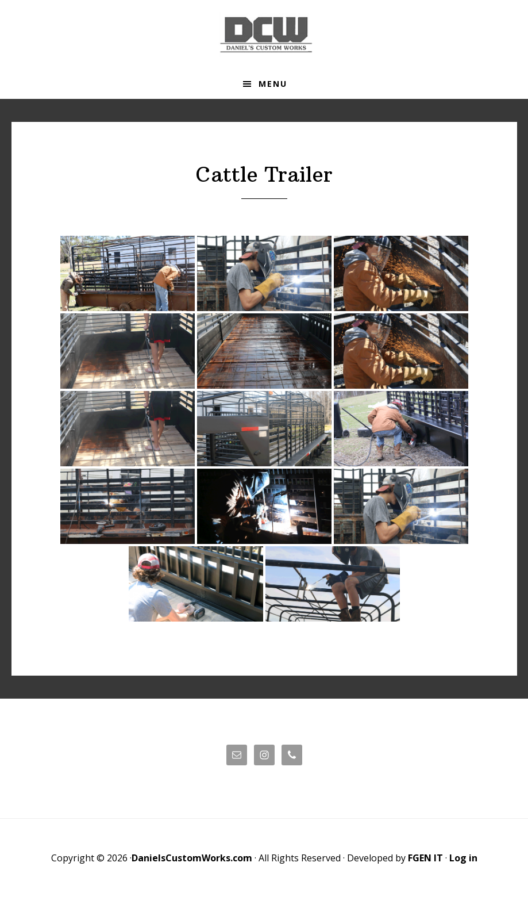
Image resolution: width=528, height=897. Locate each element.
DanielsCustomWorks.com (192, 858)
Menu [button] (273, 83)
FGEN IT (425, 858)
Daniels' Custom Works (264, 34)
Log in (463, 858)
